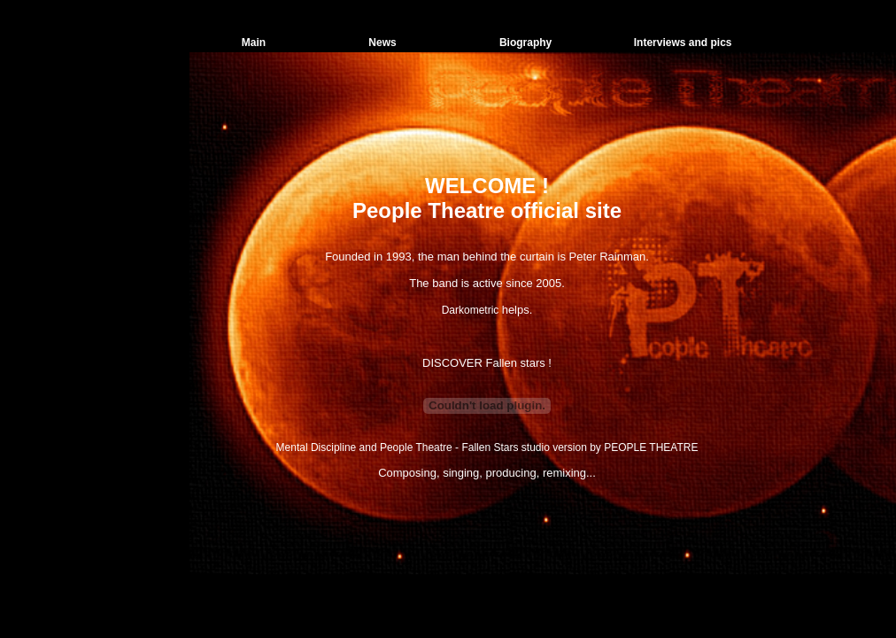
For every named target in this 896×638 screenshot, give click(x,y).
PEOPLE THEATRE (651, 447)
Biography (525, 42)
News (382, 42)
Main (254, 42)
